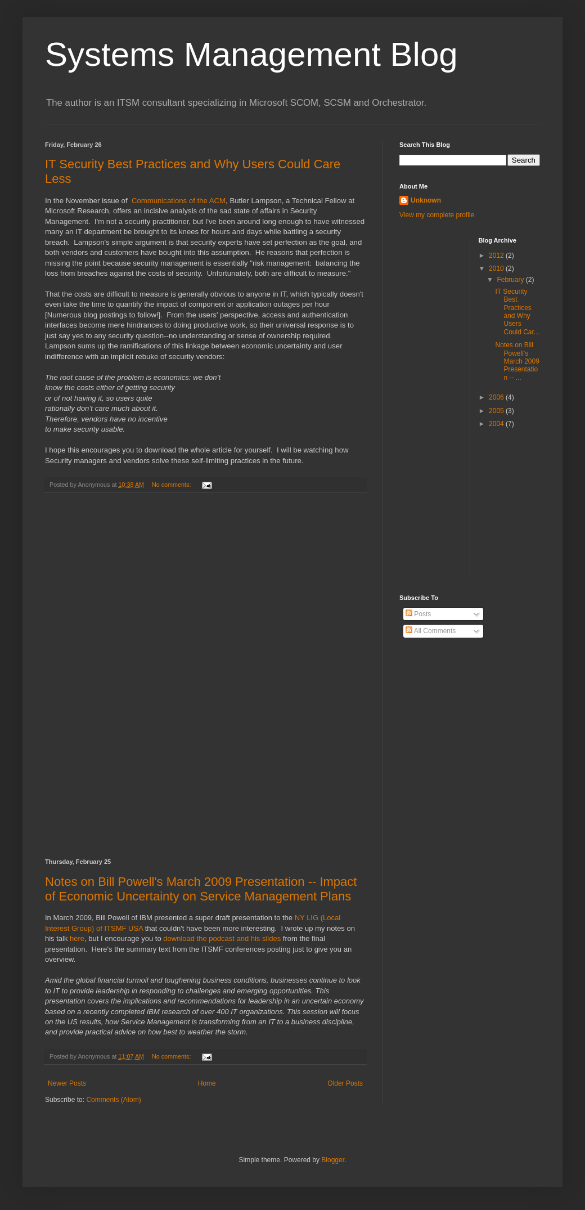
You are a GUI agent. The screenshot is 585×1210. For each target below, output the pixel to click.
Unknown (426, 200)
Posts (418, 614)
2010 (497, 268)
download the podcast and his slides (222, 938)
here (77, 938)
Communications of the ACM (179, 200)
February (511, 280)
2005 (497, 411)
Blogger (332, 1160)
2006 (497, 397)
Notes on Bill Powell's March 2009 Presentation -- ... (517, 361)
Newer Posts (67, 1083)
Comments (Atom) (113, 1100)
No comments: (172, 484)
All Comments (431, 631)
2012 (497, 255)
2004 (497, 424)
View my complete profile (436, 215)
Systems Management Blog (251, 54)
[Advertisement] (205, 676)
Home (207, 1083)
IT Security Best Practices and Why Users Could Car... (517, 312)
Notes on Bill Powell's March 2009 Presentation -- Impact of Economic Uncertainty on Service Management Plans (201, 889)
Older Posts (345, 1083)
